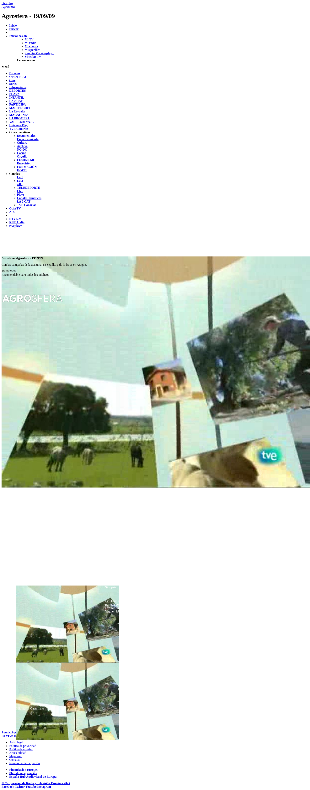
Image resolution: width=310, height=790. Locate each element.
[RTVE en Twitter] (20, 786)
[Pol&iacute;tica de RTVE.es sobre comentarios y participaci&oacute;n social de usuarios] (24, 763)
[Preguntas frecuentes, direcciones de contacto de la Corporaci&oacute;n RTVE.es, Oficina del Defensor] (14, 759)
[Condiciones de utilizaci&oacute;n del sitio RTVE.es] (16, 742)
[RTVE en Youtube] (31, 786)
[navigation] (155, 150)
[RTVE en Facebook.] (8, 786)
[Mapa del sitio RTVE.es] (15, 756)
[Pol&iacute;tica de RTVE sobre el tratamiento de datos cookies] (21, 749)
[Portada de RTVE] (8, 735)
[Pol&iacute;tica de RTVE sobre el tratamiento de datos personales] (22, 745)
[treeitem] (14, 73)
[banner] (155, 11)
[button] (155, 67)
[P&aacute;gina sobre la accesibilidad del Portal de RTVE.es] (17, 752)
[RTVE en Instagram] (44, 786)
